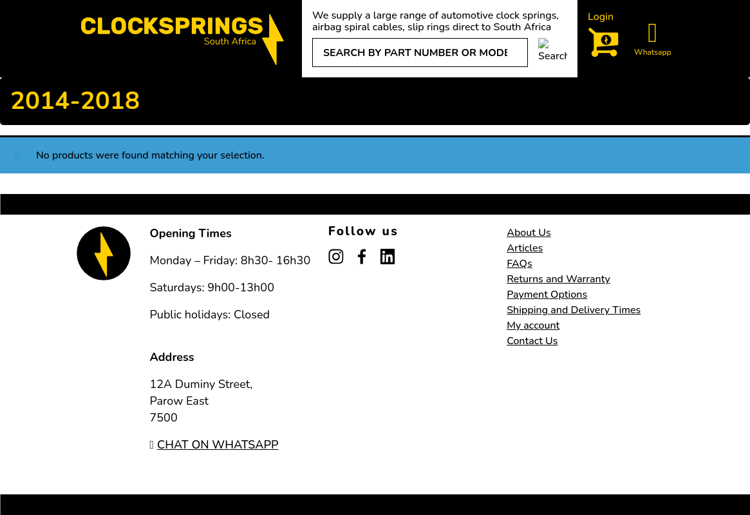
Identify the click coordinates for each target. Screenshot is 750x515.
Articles (525, 248)
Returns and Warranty (558, 279)
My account (533, 325)
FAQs (519, 264)
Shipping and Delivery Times (574, 310)
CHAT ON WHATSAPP (214, 444)
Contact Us (532, 341)
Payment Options (547, 294)
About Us (528, 233)
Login (601, 17)
